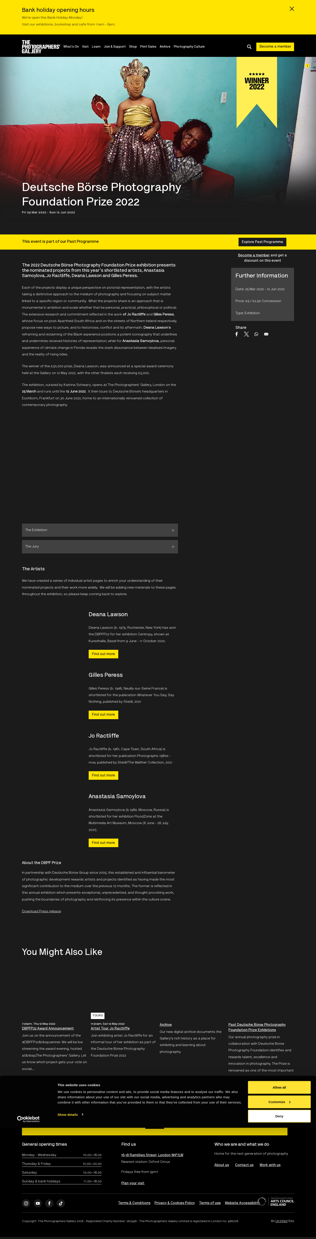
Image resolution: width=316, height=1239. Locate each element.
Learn (100, 47)
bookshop (63, 24)
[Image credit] (307, 65)
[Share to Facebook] (236, 334)
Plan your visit (132, 1183)
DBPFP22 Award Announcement (48, 1028)
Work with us (270, 1165)
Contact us (244, 1165)
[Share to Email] (266, 334)
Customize (280, 1213)
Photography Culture (193, 47)
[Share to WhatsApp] (256, 334)
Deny (279, 1227)
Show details (67, 1225)
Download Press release (41, 911)
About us (221, 1165)
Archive (169, 47)
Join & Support (119, 47)
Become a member (275, 47)
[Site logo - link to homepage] (45, 47)
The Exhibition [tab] (36, 530)
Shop (137, 47)
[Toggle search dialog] (249, 47)
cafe (82, 24)
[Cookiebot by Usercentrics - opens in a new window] (28, 1230)
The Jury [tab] (32, 546)
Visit (89, 47)
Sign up (155, 1124)
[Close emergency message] (292, 9)
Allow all (279, 1198)
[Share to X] (246, 334)
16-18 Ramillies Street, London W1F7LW (152, 1155)
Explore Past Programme (262, 242)
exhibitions (44, 24)
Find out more (103, 654)
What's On (75, 47)
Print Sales (153, 47)
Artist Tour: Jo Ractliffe (110, 1028)
